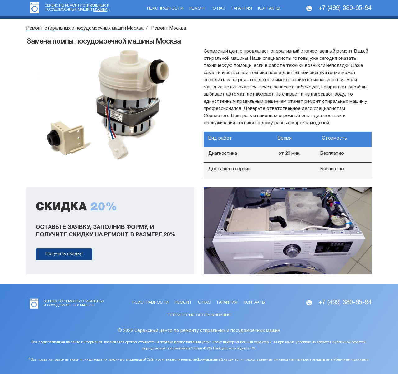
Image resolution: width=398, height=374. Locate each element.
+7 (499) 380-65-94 (345, 8)
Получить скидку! (64, 254)
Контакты (269, 9)
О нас (219, 9)
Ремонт (197, 9)
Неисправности (165, 9)
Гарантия (242, 9)
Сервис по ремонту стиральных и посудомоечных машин (77, 8)
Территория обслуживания (199, 315)
